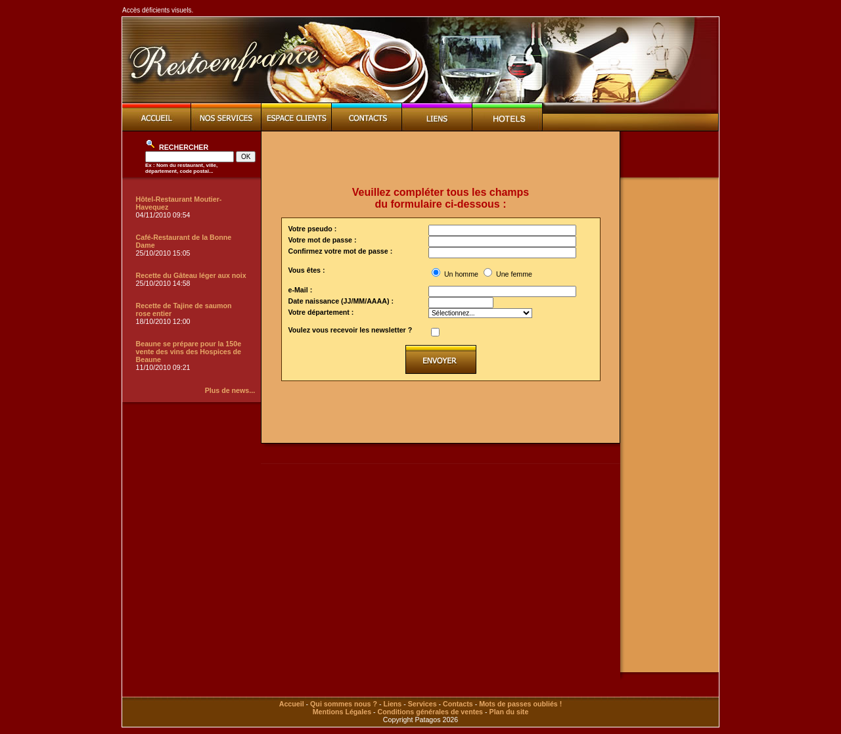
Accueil (291, 704)
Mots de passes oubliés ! (520, 704)
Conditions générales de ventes (430, 712)
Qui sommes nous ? (343, 704)
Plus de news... (230, 390)
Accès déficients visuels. (157, 10)
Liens (392, 704)
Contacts (458, 704)
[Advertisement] (441, 159)
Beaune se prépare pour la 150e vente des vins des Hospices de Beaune (189, 351)
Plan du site (509, 712)
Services (422, 704)
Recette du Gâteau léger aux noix (191, 275)
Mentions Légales (342, 712)
